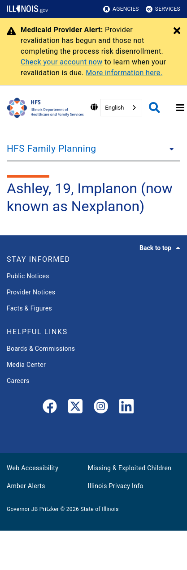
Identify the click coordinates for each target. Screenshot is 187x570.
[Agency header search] (154, 107)
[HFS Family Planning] (169, 148)
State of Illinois (99, 509)
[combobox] (121, 107)
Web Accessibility (32, 468)
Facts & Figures (29, 308)
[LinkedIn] (126, 408)
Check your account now (62, 62)
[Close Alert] (177, 31)
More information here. (124, 72)
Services (163, 9)
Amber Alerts (26, 485)
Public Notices (28, 276)
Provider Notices (31, 292)
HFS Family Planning (51, 148)
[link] (50, 408)
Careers (18, 380)
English (114, 107)
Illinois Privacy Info (116, 485)
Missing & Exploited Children (129, 468)
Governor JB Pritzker (33, 509)
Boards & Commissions (41, 348)
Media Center (26, 364)
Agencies (121, 9)
